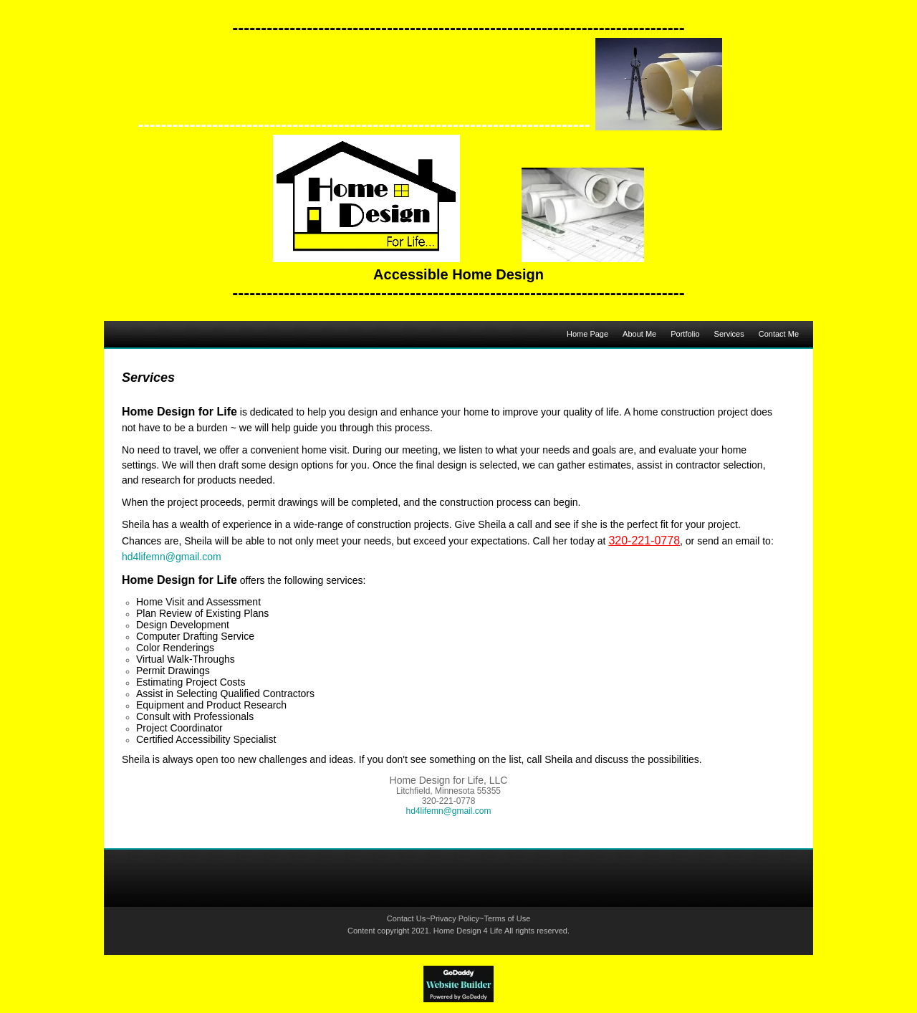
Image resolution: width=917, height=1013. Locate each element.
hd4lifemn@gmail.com (171, 556)
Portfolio (685, 334)
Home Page (587, 334)
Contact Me (779, 334)
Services (729, 334)
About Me (639, 334)
